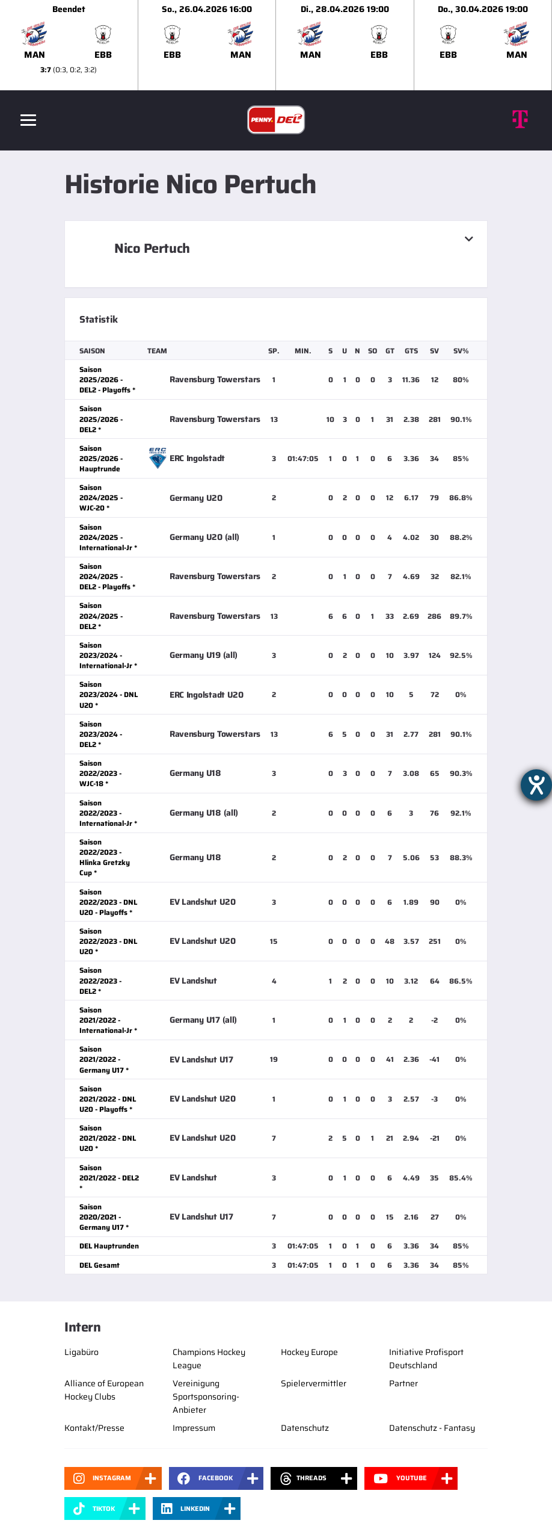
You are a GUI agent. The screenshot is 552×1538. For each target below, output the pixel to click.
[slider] (276, 45)
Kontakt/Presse (94, 1427)
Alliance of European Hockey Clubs (104, 1390)
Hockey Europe (309, 1352)
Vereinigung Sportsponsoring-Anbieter (206, 1396)
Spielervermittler (313, 1383)
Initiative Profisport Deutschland (426, 1358)
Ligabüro (81, 1352)
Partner (403, 1383)
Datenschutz (305, 1427)
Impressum (194, 1427)
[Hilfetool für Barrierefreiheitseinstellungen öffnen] (536, 785)
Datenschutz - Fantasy (432, 1427)
